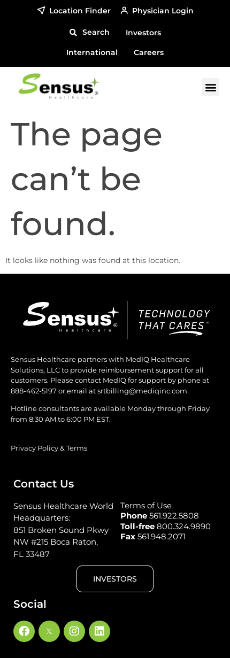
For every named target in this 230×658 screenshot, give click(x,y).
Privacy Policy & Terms (49, 448)
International (92, 52)
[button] (89, 32)
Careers (149, 52)
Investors (143, 32)
